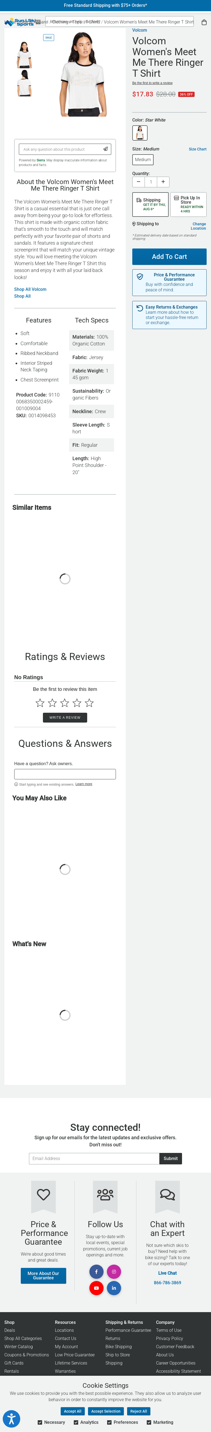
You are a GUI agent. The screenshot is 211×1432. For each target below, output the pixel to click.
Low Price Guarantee (75, 1354)
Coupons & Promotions (26, 1354)
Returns (113, 1338)
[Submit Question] (105, 149)
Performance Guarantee (128, 1330)
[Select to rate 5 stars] (89, 702)
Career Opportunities (175, 1363)
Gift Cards (14, 1363)
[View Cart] (204, 22)
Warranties (65, 1371)
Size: (145, 149)
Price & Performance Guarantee (174, 277)
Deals (9, 1330)
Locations (64, 1330)
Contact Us (65, 1338)
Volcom (139, 30)
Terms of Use (168, 1330)
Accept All (72, 1411)
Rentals (11, 1371)
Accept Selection (106, 1411)
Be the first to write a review (152, 83)
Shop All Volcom (30, 289)
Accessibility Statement (178, 1371)
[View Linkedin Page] (114, 1288)
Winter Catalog (18, 1346)
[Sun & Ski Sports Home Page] (20, 22)
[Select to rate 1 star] (40, 702)
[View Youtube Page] (96, 1288)
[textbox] (65, 774)
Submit (171, 1158)
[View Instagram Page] (114, 1272)
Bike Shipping (119, 1346)
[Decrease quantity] (138, 182)
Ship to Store (118, 1354)
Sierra (41, 160)
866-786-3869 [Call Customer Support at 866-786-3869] (167, 1283)
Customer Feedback (175, 1346)
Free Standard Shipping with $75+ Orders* (105, 5)
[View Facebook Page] (96, 1272)
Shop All (22, 296)
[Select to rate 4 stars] (77, 702)
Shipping (114, 1363)
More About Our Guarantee (43, 1275)
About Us (165, 1354)
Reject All (138, 1411)
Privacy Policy (169, 1338)
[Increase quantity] (163, 182)
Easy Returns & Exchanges (172, 307)
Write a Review (64, 718)
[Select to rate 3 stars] (64, 702)
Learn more (83, 784)
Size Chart (198, 149)
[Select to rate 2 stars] (52, 702)
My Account (66, 1346)
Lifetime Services (71, 1363)
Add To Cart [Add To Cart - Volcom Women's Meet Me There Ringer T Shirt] (169, 257)
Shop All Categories (23, 1338)
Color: (148, 120)
